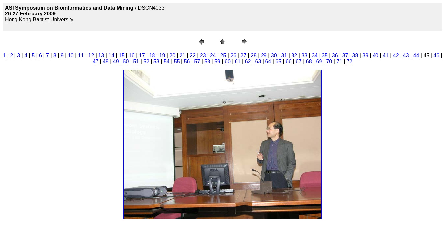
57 (197, 61)
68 (309, 61)
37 (345, 55)
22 (193, 55)
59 (217, 61)
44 (416, 55)
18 (152, 55)
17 (142, 55)
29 (264, 55)
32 (294, 55)
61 (238, 61)
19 (162, 55)
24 (213, 55)
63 (258, 61)
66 (289, 61)
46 (436, 55)
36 (335, 55)
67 (299, 61)
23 (203, 55)
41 (386, 55)
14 (111, 55)
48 (106, 61)
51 (136, 61)
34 (315, 55)
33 (304, 55)
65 (278, 61)
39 (365, 55)
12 (91, 55)
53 (156, 61)
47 (95, 61)
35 (325, 55)
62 (248, 61)
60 (228, 61)
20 (172, 55)
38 (355, 55)
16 (132, 55)
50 (126, 61)
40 (375, 55)
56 (187, 61)
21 (182, 55)
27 (243, 55)
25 (223, 55)
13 (101, 55)
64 (268, 61)
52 (146, 61)
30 (274, 55)
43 (406, 55)
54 (167, 61)
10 (71, 55)
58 (207, 61)
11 (81, 55)
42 (396, 55)
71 (339, 61)
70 (329, 61)
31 (284, 55)
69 (319, 61)
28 (254, 55)
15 (122, 55)
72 (349, 61)
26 (233, 55)
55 (177, 61)
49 (116, 61)
